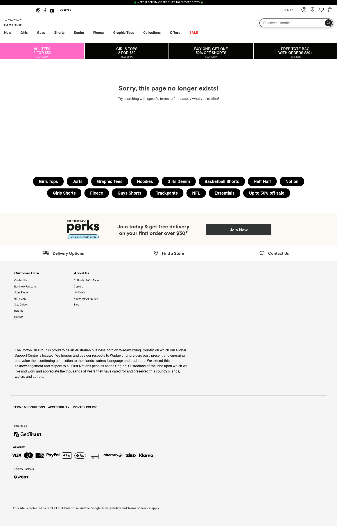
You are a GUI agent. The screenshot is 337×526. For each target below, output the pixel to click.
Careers (78, 286)
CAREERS (65, 10)
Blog (76, 304)
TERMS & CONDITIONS (29, 407)
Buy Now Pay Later (25, 286)
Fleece (98, 33)
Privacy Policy (111, 508)
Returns (18, 310)
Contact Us (20, 280)
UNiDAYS (79, 292)
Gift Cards (20, 298)
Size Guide (20, 304)
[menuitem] (12, 32)
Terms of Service (139, 508)
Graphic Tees (123, 33)
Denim (79, 33)
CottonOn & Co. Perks (86, 280)
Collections (152, 33)
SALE (193, 33)
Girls (24, 33)
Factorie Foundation (86, 298)
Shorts (59, 33)
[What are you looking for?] (296, 23)
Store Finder (21, 292)
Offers (175, 33)
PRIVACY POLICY (85, 407)
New (7, 33)
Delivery (18, 316)
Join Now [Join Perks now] (239, 229)
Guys (41, 33)
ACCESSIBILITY (59, 407)
